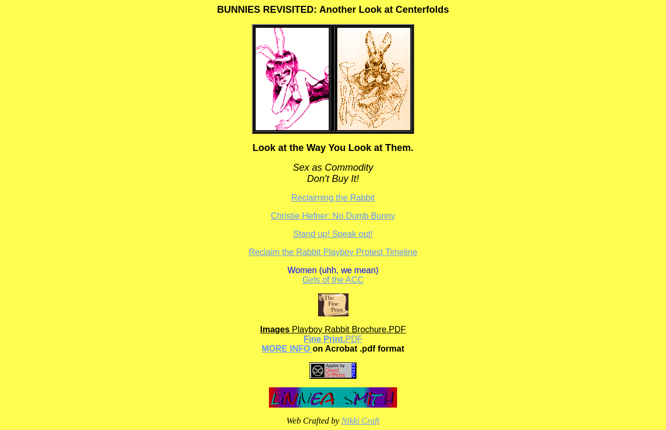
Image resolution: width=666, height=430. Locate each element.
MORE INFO (287, 348)
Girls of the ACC (333, 279)
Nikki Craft (361, 420)
